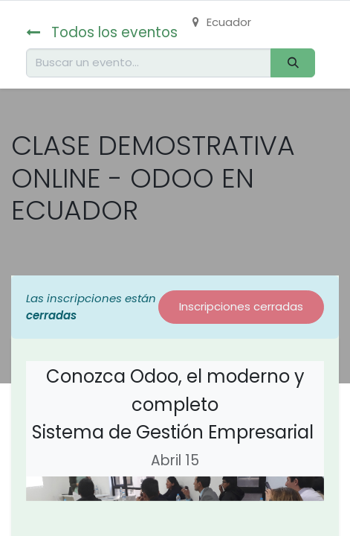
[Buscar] (292, 62)
